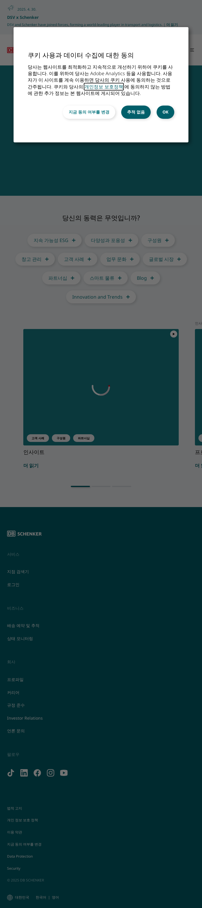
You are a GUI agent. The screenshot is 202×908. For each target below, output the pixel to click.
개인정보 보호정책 (103, 86)
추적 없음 (136, 112)
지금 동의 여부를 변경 (89, 112)
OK (165, 112)
